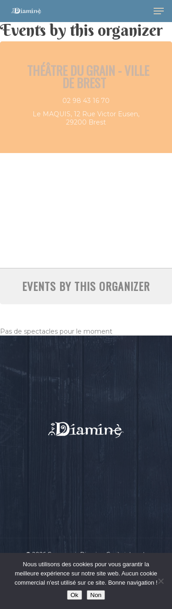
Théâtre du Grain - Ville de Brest (88, 76)
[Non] (160, 581)
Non (95, 595)
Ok (74, 595)
